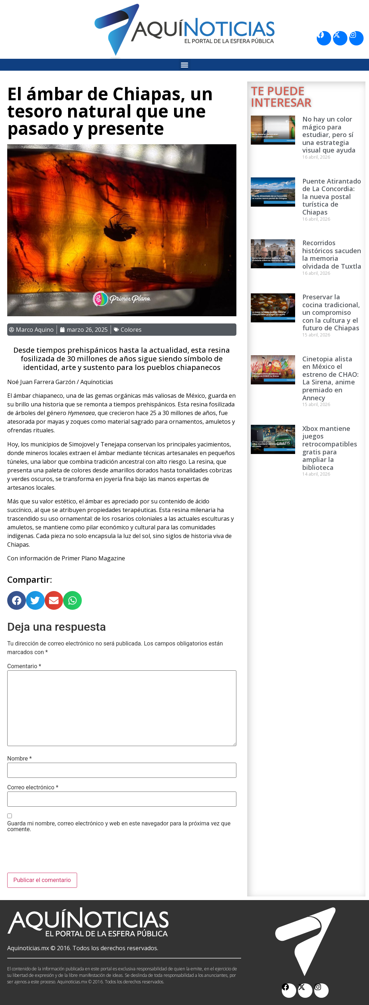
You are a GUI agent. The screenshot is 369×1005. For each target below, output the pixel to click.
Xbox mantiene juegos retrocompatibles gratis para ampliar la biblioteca (329, 448)
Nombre (19, 759)
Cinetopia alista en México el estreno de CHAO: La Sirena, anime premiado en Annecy (330, 378)
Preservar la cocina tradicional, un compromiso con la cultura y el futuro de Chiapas (331, 312)
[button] (185, 65)
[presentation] (62, 855)
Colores (131, 330)
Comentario (24, 666)
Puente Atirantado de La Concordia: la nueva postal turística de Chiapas (331, 196)
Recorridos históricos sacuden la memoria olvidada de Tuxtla (331, 254)
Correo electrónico (32, 787)
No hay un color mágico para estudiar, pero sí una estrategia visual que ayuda (329, 134)
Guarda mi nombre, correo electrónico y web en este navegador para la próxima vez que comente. (119, 826)
